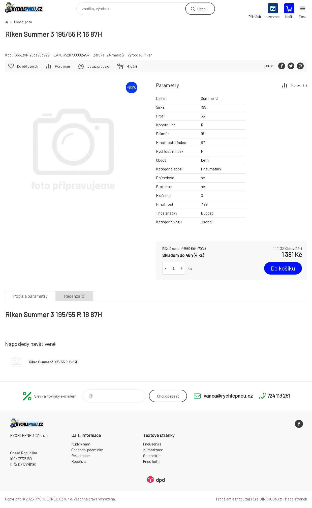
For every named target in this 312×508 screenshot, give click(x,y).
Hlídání (132, 66)
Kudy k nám (80, 444)
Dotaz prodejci (98, 66)
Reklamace (80, 455)
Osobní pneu (23, 22)
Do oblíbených (27, 66)
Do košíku (283, 268)
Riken (147, 55)
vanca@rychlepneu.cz (228, 396)
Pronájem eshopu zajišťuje (237, 499)
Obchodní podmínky (87, 449)
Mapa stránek (296, 499)
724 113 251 (278, 396)
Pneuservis (152, 444)
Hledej (201, 8)
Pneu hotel (151, 461)
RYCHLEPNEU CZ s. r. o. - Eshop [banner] (27, 7)
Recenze (78, 461)
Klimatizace (153, 449)
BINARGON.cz (270, 499)
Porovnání (299, 85)
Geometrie (152, 455)
